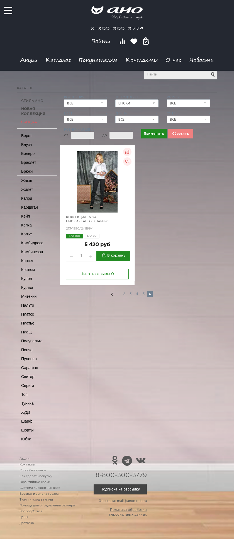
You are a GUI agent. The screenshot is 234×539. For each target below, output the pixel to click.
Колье (26, 234)
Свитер (27, 376)
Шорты (27, 430)
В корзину (116, 255)
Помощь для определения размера (47, 505)
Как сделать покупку (36, 476)
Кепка (26, 225)
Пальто (27, 305)
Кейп (25, 216)
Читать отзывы (97, 274)
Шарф (26, 421)
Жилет (27, 189)
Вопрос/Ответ (31, 511)
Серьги (27, 385)
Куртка (27, 287)
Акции (29, 59)
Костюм (28, 269)
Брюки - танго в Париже (88, 221)
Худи (25, 412)
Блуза (26, 144)
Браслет (28, 162)
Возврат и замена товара (39, 493)
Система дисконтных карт (40, 488)
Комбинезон (32, 252)
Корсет (27, 260)
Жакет (27, 180)
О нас (173, 59)
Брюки (27, 171)
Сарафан (29, 367)
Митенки (28, 296)
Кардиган (29, 207)
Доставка (27, 523)
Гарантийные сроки (35, 482)
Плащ (26, 332)
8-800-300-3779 (117, 28)
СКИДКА (29, 122)
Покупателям (98, 59)
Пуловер (29, 359)
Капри (26, 198)
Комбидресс (32, 243)
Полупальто (32, 341)
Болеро (28, 153)
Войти (102, 41)
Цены (24, 517)
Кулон (26, 278)
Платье (27, 323)
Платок (27, 314)
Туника (27, 403)
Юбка (26, 439)
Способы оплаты (33, 470)
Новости (201, 59)
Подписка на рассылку (120, 489)
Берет (26, 135)
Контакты (141, 59)
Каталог (58, 59)
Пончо (27, 350)
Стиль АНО (32, 101)
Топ (24, 394)
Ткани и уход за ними (36, 499)
